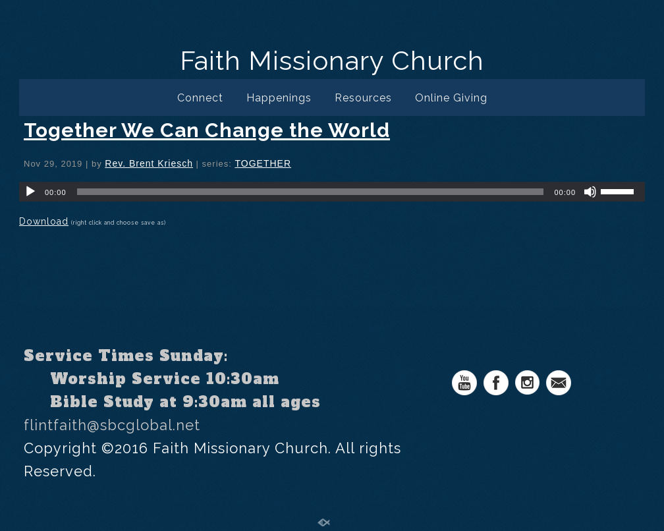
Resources (363, 98)
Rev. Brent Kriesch (149, 163)
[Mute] (590, 191)
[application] (332, 192)
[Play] (30, 191)
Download (44, 221)
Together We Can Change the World (207, 130)
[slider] (310, 191)
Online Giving (451, 98)
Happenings (279, 98)
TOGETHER (263, 163)
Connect (200, 98)
